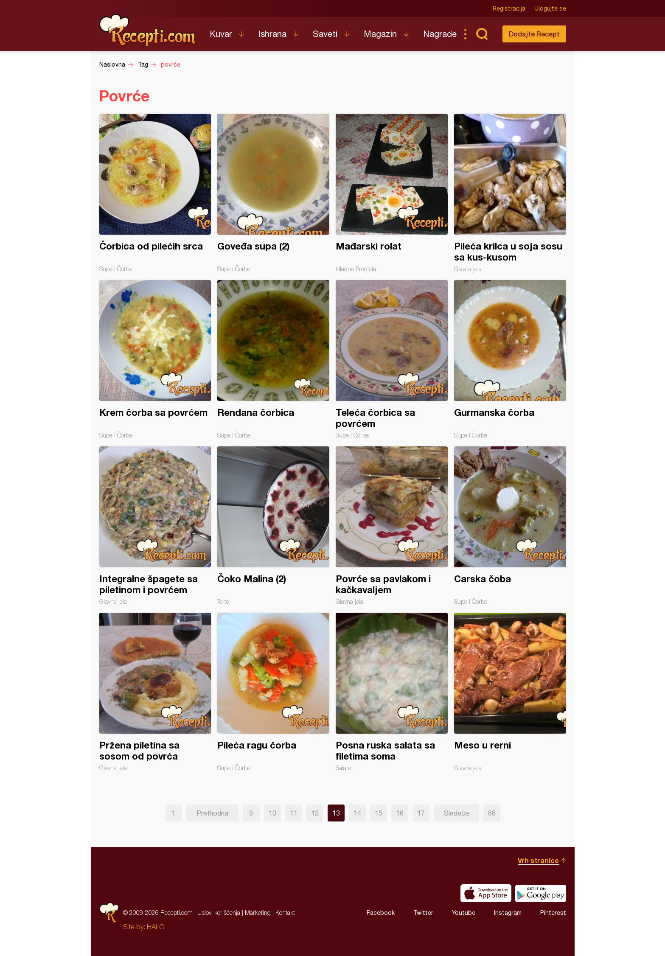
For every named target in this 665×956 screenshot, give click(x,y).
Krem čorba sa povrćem (155, 359)
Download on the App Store (485, 893)
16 (400, 813)
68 (492, 813)
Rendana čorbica (273, 359)
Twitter (423, 912)
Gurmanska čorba (510, 359)
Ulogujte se (550, 8)
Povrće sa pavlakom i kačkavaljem (392, 525)
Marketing (258, 912)
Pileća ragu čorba (273, 692)
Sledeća (456, 813)
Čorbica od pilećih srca (155, 193)
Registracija (509, 8)
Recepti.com (148, 30)
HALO (155, 927)
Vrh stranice (538, 860)
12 (315, 813)
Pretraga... (482, 34)
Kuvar (221, 34)
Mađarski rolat (392, 193)
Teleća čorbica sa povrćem (392, 359)
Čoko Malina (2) (273, 525)
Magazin (380, 34)
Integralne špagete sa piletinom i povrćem (155, 525)
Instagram (508, 912)
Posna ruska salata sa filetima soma (392, 692)
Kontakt (285, 912)
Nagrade (440, 34)
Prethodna (212, 813)
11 (293, 813)
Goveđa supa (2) (273, 193)
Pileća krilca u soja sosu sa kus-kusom (510, 193)
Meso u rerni (510, 692)
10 (272, 813)
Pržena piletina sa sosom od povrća (155, 692)
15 (378, 813)
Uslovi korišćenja (218, 912)
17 (421, 813)
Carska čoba (510, 525)
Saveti (325, 34)
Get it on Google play (540, 893)
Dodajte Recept (534, 34)
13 (336, 813)
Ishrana (272, 34)
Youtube (463, 912)
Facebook (381, 912)
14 (357, 813)
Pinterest (553, 912)
